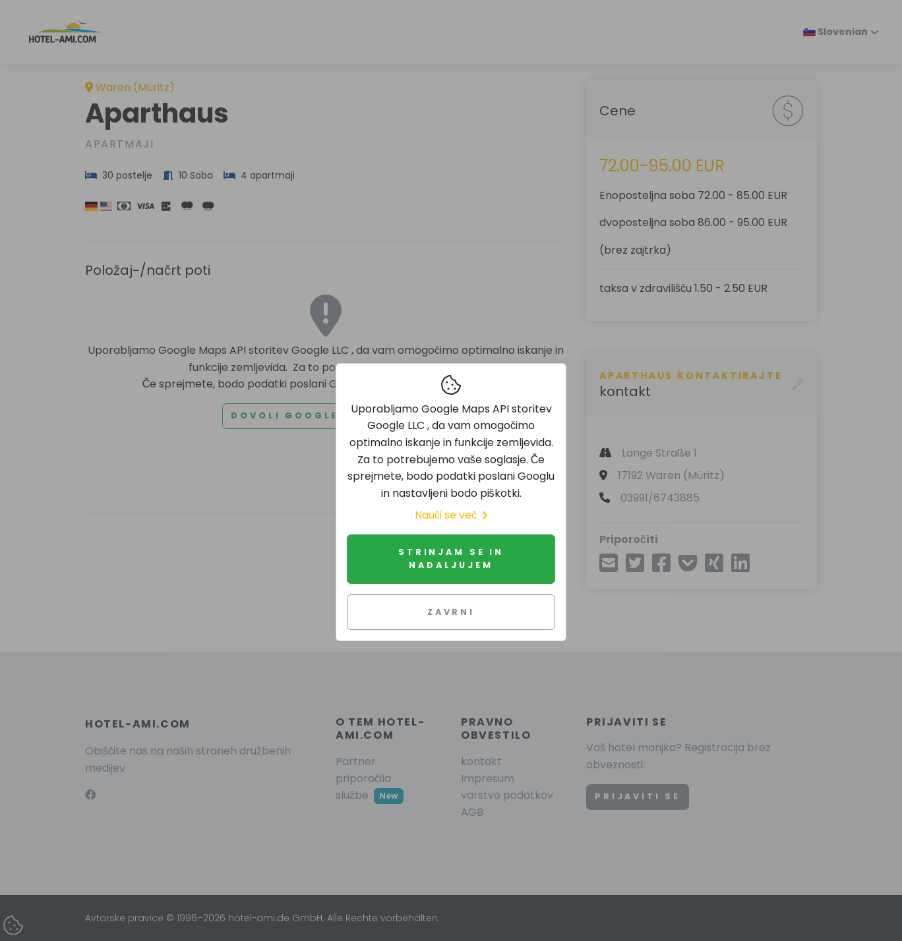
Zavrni (451, 611)
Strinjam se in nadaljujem (451, 558)
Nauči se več (451, 515)
